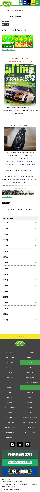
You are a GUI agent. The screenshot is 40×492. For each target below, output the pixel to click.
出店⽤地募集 (10, 432)
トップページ (9, 352)
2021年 (5, 251)
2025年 (5, 228)
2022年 (5, 246)
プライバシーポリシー (30, 432)
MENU (37, 4)
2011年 (5, 308)
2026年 (5, 223)
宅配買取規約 (10, 437)
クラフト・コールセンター (30, 417)
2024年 (5, 234)
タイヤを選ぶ (29, 352)
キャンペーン (9, 367)
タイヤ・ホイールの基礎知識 (30, 382)
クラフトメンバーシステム (30, 422)
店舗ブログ (10, 377)
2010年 (5, 314)
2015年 (5, 285)
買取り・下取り (10, 357)
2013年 (5, 297)
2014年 (5, 291)
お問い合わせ (30, 427)
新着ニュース (5, 24)
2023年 (5, 240)
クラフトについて (30, 372)
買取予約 (9, 417)
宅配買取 (9, 412)
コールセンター (27, 3)
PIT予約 (30, 412)
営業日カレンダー (10, 427)
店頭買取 (30, 407)
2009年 (5, 320)
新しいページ (11, 209)
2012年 (5, 303)
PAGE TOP (21, 337)
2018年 (5, 268)
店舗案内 (32, 3)
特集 (30, 367)
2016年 (5, 280)
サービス (10, 382)
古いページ (29, 209)
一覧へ (20, 209)
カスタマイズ (30, 357)
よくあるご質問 (10, 422)
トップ (3, 10)
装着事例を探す (16, 3)
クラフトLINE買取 (10, 407)
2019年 (5, 263)
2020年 (5, 257)
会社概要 (9, 402)
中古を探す (10, 362)
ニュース (8, 10)
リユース (10, 372)
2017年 (5, 274)
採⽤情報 (30, 402)
